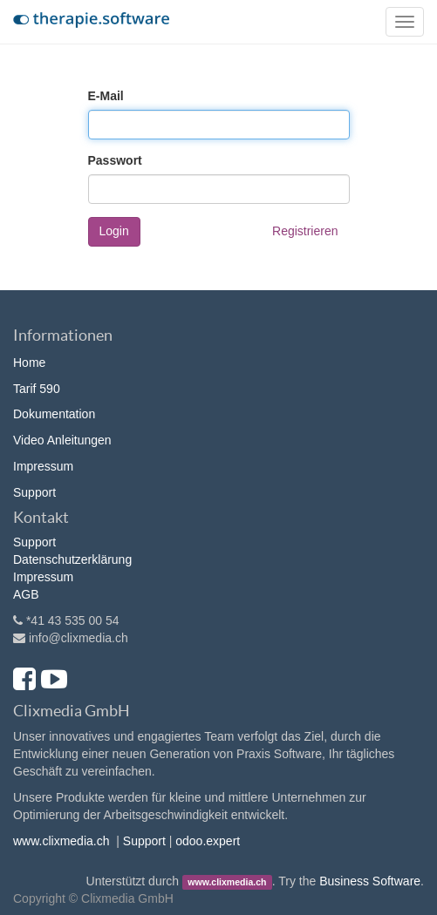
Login (114, 231)
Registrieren (305, 231)
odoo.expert (207, 841)
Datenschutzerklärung (72, 559)
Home (29, 362)
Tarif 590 (36, 389)
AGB (26, 594)
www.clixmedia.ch (61, 841)
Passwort (115, 160)
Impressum (43, 466)
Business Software (369, 881)
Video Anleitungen (62, 440)
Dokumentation (54, 414)
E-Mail (106, 96)
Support (34, 492)
